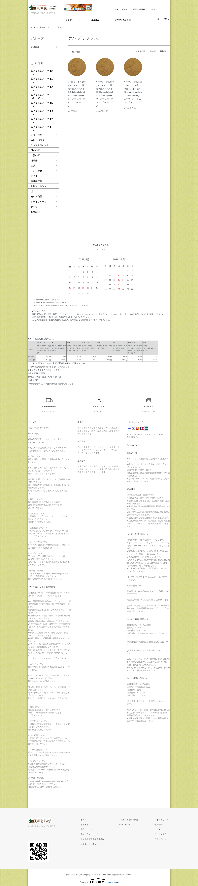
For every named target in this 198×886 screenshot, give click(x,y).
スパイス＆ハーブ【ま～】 (42, 110)
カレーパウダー (39, 138)
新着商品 (95, 20)
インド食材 (36, 169)
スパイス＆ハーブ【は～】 (42, 102)
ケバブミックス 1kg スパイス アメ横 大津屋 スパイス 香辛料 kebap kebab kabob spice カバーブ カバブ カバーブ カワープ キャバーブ (133, 92)
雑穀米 (34, 159)
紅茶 (33, 164)
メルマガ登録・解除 (134, 818)
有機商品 (35, 47)
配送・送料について (98, 823)
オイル (34, 174)
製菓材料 (35, 210)
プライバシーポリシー (99, 842)
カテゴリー (71, 20)
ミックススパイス (44, 27)
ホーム (30, 27)
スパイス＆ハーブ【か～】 (42, 78)
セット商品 (36, 195)
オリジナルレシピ (123, 20)
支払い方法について (98, 832)
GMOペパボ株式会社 (109, 873)
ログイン (153, 9)
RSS (127, 823)
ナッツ (34, 205)
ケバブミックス (61, 27)
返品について (95, 827)
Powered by (99, 879)
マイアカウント (122, 9)
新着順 (163, 51)
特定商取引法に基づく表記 (101, 837)
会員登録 (160, 823)
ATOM (134, 823)
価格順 (153, 51)
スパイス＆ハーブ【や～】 (42, 118)
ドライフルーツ (39, 200)
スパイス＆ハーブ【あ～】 (42, 70)
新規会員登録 (139, 9)
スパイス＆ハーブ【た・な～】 (40, 94)
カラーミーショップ (73, 873)
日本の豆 (35, 148)
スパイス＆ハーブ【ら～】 (42, 126)
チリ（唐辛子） (39, 133)
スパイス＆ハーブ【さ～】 (42, 86)
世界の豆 (35, 154)
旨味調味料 (36, 179)
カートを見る (162, 832)
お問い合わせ (162, 837)
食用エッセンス (39, 184)
